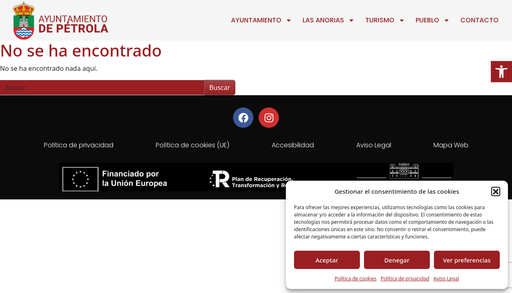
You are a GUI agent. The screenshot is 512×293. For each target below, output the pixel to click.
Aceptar (327, 260)
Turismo (385, 20)
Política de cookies (356, 278)
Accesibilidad (293, 145)
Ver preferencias (466, 260)
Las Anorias (329, 20)
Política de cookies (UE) (192, 145)
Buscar (219, 87)
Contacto (479, 20)
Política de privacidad (405, 278)
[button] (501, 71)
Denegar (397, 260)
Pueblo (433, 20)
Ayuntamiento (261, 20)
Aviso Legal (446, 278)
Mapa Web (451, 145)
